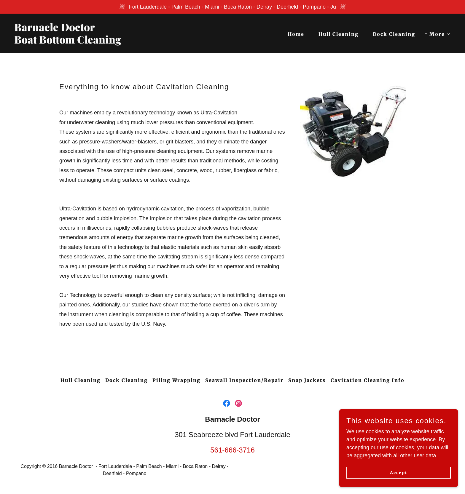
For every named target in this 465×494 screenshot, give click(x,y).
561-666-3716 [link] (232, 450)
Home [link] (296, 34)
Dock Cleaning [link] (394, 34)
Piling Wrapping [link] (176, 380)
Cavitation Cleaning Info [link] (368, 380)
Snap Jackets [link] (307, 380)
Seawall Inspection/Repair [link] (244, 380)
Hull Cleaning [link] (339, 34)
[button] (438, 34)
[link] (121, 42)
